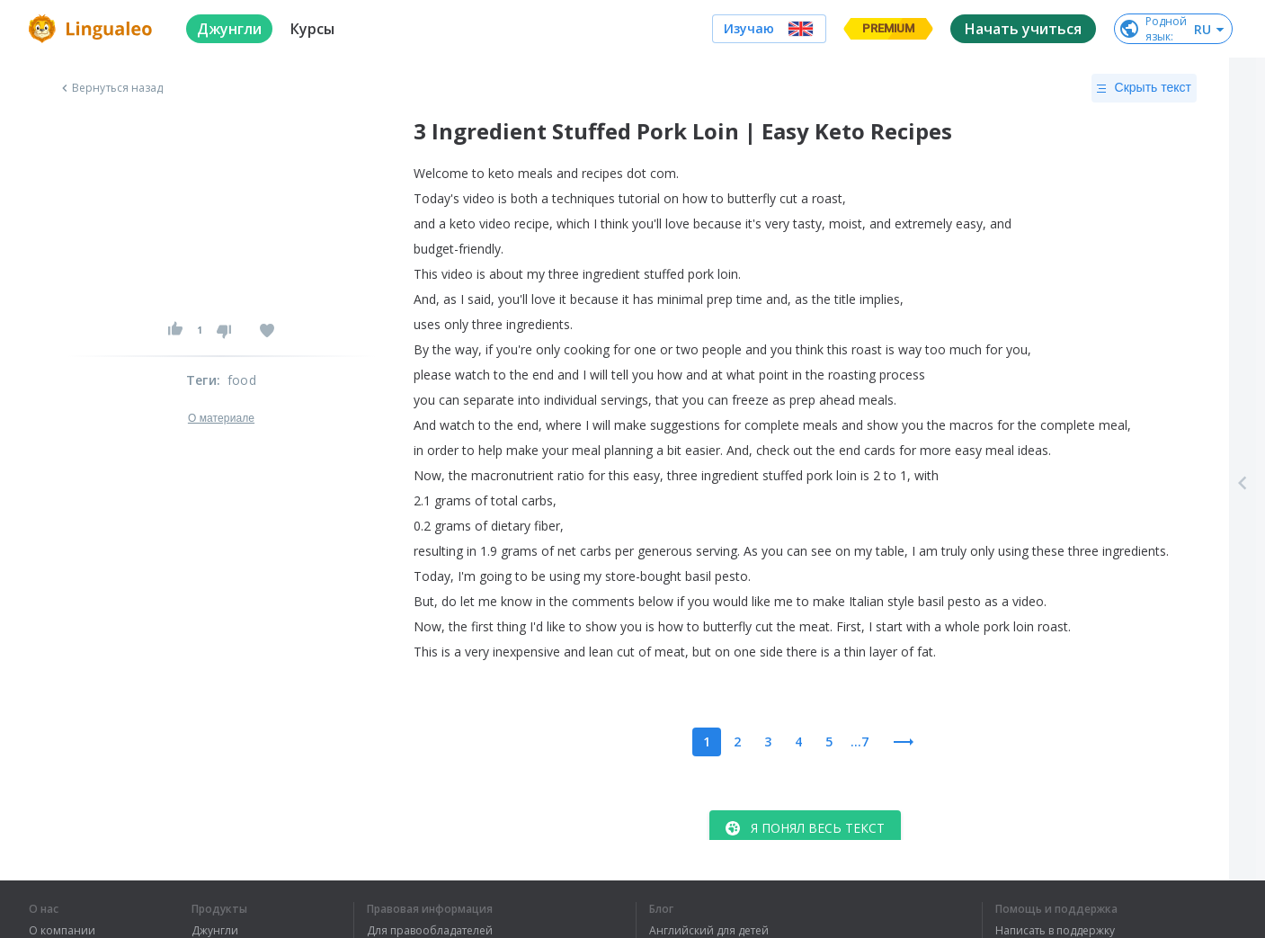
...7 (860, 741)
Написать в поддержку (1055, 931)
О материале (221, 418)
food (241, 380)
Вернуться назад (111, 88)
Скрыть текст (1144, 88)
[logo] (93, 28)
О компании (62, 931)
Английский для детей (709, 931)
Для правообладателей (430, 931)
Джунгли (215, 931)
